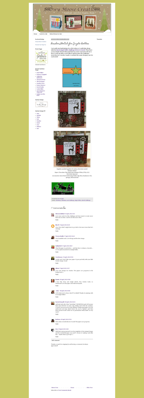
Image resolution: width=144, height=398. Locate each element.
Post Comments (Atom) (64, 390)
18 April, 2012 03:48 (65, 290)
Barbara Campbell (41, 74)
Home (35, 34)
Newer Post (55, 387)
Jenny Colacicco (41, 85)
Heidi (38, 123)
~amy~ (57, 290)
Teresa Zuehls (59, 236)
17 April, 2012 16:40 (69, 236)
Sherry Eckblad (59, 213)
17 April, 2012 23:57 (65, 268)
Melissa (39, 126)
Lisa (56, 329)
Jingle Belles (78, 200)
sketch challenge (86, 200)
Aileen (57, 268)
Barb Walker (40, 72)
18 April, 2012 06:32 (70, 302)
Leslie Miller (40, 89)
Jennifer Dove (40, 83)
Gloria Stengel (40, 81)
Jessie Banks (40, 87)
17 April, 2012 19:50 (68, 257)
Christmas (58, 200)
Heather (39, 121)
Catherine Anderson (39, 77)
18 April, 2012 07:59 (66, 319)
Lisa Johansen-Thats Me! (41, 91)
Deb (38, 119)
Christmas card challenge (67, 200)
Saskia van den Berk (41, 94)
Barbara (57, 319)
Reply (56, 219)
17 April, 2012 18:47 (67, 246)
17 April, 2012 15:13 (70, 213)
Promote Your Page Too (40, 44)
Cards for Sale (43, 34)
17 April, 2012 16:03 (65, 225)
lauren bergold (59, 302)
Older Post (89, 387)
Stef (38, 128)
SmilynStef (58, 246)
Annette (39, 115)
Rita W (57, 225)
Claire (38, 117)
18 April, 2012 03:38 (65, 279)
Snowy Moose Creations (40, 41)
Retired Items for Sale (56, 34)
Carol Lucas (58, 257)
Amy (38, 113)
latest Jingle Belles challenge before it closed (70, 50)
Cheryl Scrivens (41, 79)
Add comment (56, 340)
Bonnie (57, 279)
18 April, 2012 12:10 (63, 329)
